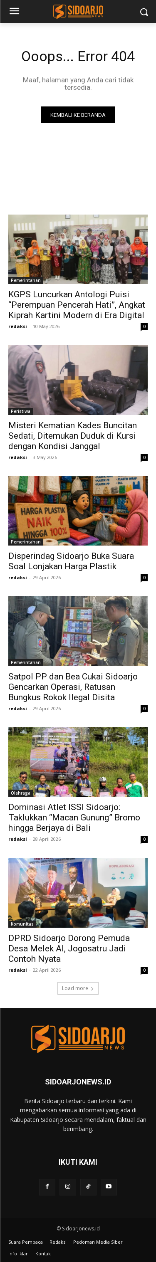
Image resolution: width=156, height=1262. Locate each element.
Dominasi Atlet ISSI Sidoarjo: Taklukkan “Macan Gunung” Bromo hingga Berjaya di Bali (74, 817)
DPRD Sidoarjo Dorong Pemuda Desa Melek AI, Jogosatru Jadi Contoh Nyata (69, 948)
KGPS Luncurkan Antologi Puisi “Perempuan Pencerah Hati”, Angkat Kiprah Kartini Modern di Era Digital (76, 304)
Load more (78, 988)
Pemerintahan (26, 280)
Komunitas (22, 924)
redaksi (17, 326)
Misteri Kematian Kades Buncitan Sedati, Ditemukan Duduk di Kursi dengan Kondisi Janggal (72, 435)
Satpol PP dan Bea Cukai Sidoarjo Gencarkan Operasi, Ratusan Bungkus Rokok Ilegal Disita (73, 687)
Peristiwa (20, 411)
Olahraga (20, 793)
